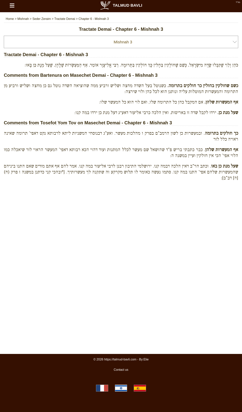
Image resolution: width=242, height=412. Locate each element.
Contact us (121, 369)
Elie (146, 359)
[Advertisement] (121, 201)
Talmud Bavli (121, 5)
